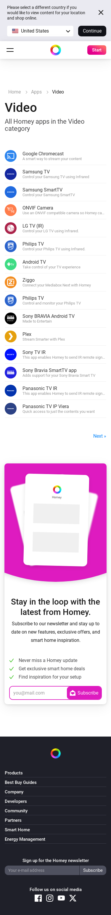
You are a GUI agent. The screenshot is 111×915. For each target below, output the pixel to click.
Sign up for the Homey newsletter (55, 860)
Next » (99, 436)
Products (14, 773)
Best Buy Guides (21, 782)
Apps (36, 92)
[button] (40, 31)
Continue (92, 31)
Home (14, 92)
